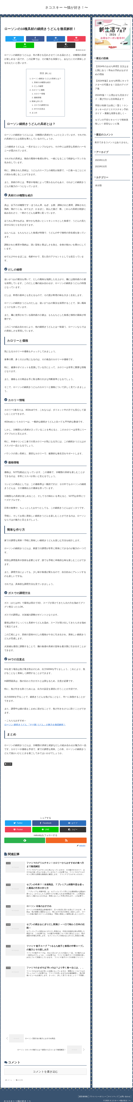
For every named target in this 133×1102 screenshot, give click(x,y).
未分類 (8, 759)
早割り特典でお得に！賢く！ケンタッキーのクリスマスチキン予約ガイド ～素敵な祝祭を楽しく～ (111, 109)
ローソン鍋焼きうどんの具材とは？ (46, 72)
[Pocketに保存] (52, 39)
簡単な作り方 (37, 96)
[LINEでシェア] (66, 39)
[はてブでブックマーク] (38, 39)
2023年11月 (101, 160)
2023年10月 (101, 166)
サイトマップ (111, 1094)
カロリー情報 (39, 88)
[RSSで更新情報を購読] (66, 835)
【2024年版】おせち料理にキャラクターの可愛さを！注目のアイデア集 (112, 85)
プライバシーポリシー (95, 1094)
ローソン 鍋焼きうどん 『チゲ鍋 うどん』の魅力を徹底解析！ (35, 720)
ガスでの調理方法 (41, 100)
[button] (79, 39)
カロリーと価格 (38, 84)
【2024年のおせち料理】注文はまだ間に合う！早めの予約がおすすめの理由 (112, 70)
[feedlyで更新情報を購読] (24, 835)
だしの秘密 (38, 80)
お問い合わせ (124, 1094)
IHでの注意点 (39, 104)
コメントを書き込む (45, 1069)
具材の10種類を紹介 (42, 76)
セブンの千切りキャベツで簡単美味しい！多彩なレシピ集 (111, 122)
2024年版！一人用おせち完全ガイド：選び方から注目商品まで (112, 97)
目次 (42, 67)
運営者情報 (80, 1094)
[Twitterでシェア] (11, 39)
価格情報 (37, 92)
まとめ (34, 108)
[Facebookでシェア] (24, 39)
